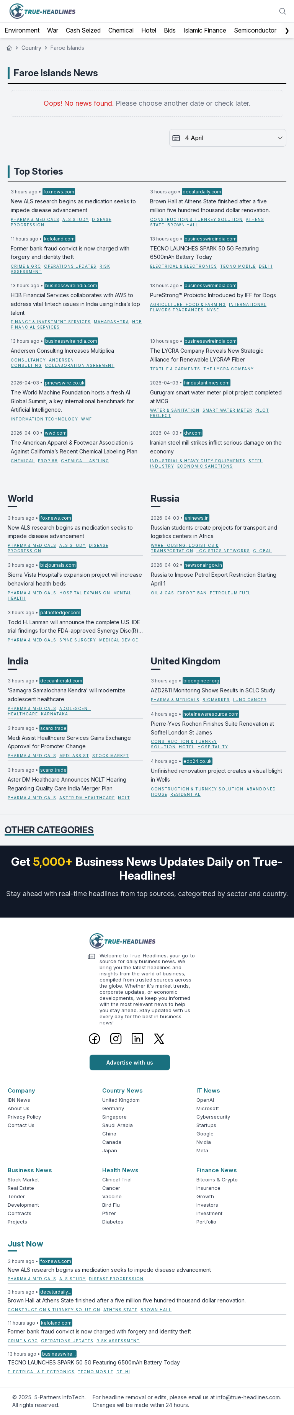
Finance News (216, 1170)
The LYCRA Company (228, 368)
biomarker (216, 699)
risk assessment (118, 1340)
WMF (86, 419)
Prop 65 (48, 460)
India (18, 661)
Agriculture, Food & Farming (188, 304)
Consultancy (28, 360)
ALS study (75, 219)
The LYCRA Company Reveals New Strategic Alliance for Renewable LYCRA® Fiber (206, 355)
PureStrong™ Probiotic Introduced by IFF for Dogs (213, 295)
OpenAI (205, 1100)
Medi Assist (74, 755)
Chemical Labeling (85, 460)
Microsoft (207, 1108)
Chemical (121, 30)
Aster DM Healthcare (87, 797)
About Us (18, 1108)
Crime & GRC (26, 266)
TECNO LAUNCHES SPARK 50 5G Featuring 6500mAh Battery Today (204, 252)
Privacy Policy (24, 1117)
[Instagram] (116, 1038)
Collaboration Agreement (79, 365)
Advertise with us (129, 1062)
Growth (205, 1196)
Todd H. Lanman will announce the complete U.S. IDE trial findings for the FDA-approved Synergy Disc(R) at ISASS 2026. (74, 627)
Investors (207, 1205)
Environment (22, 30)
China (109, 1133)
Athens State (120, 1309)
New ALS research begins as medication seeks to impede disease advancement (73, 205)
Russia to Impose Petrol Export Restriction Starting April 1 (213, 579)
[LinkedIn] (137, 1038)
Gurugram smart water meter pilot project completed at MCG (216, 396)
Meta (202, 1150)
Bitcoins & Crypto (217, 1179)
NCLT (124, 797)
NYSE (213, 310)
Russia (165, 498)
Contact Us (21, 1125)
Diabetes (112, 1222)
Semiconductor (255, 30)
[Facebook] (94, 1038)
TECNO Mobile (238, 266)
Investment (209, 1213)
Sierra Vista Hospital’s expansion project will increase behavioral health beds (75, 579)
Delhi (266, 266)
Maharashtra (111, 321)
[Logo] (147, 941)
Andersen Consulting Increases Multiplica (62, 350)
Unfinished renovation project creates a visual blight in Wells (216, 775)
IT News (208, 1090)
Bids (170, 30)
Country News (122, 1090)
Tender (16, 1196)
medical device (118, 640)
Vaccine (112, 1196)
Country (31, 47)
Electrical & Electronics (183, 266)
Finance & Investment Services (51, 321)
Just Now (25, 1243)
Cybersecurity (213, 1117)
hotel (186, 746)
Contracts (19, 1213)
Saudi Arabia (117, 1125)
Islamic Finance (204, 30)
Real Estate (21, 1188)
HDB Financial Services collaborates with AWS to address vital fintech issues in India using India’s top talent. (75, 304)
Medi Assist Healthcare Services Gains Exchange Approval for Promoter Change (69, 742)
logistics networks (223, 550)
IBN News (19, 1100)
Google (205, 1133)
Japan (109, 1150)
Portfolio (206, 1222)
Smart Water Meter (227, 410)
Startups (206, 1125)
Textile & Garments (175, 368)
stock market (110, 755)
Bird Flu (111, 1205)
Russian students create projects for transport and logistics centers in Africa (214, 532)
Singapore (114, 1117)
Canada (111, 1142)
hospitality (213, 746)
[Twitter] (159, 1038)
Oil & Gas (162, 593)
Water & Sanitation (174, 410)
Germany (113, 1108)
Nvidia (203, 1142)
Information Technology (44, 419)
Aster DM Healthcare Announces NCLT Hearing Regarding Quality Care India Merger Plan (67, 784)
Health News (120, 1170)
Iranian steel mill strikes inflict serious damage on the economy (216, 447)
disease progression (116, 1278)
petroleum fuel (230, 593)
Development (23, 1205)
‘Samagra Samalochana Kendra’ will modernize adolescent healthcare (67, 694)
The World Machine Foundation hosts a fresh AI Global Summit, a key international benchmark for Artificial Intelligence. (72, 401)
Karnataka (54, 714)
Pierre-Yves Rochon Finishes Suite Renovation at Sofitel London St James (212, 728)
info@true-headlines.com (248, 1397)
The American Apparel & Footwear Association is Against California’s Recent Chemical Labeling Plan (74, 447)
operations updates (70, 266)
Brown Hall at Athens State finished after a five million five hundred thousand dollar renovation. (210, 205)
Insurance (208, 1188)
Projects (17, 1222)
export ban (192, 593)
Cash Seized (83, 30)
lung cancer (249, 699)
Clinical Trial (117, 1179)
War (52, 30)
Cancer (111, 1188)
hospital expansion (84, 593)
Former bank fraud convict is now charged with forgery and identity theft (70, 252)
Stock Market (23, 1179)
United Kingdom (185, 661)
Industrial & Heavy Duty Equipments (197, 460)
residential (185, 794)
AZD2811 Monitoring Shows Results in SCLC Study (213, 690)
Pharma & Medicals (35, 219)
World (20, 498)
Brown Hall (182, 224)
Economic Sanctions (205, 466)
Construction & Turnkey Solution (196, 219)
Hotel (148, 30)
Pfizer (109, 1213)
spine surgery (77, 640)
